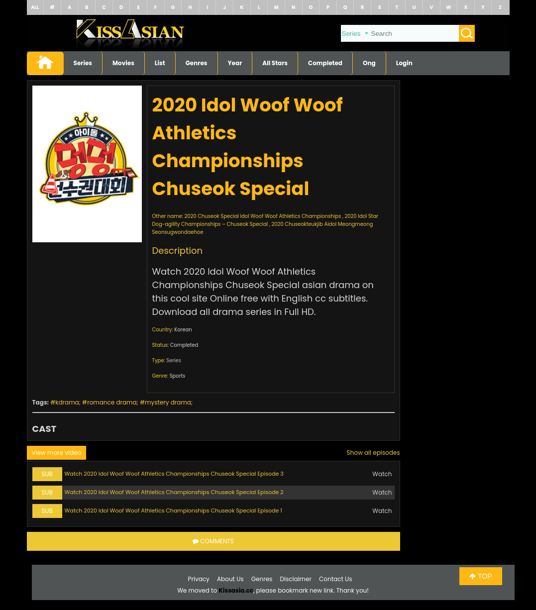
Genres (197, 63)
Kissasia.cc (235, 590)
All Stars (275, 63)
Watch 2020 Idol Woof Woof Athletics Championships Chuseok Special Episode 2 (174, 492)
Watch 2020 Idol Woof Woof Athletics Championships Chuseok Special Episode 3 (174, 474)
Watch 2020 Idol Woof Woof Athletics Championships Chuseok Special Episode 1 (173, 510)
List (160, 63)
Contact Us (335, 579)
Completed (325, 63)
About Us (230, 579)
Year (235, 63)
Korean (183, 329)
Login (404, 63)
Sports (178, 376)
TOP (480, 576)
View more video (57, 452)
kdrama (67, 402)
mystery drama (168, 402)
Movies (123, 63)
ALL (35, 7)
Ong (369, 63)
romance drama (111, 402)
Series (83, 63)
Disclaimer (296, 579)
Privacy (199, 579)
